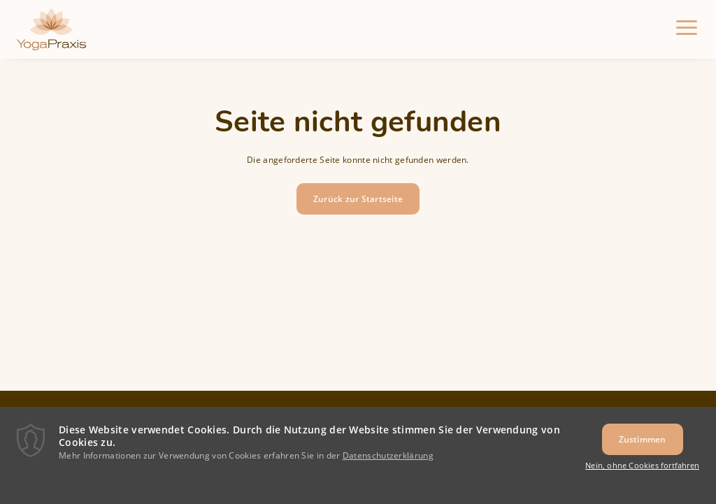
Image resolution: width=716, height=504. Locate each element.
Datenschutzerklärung (388, 462)
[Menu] (687, 29)
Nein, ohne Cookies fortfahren (642, 473)
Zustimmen (642, 446)
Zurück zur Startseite (358, 199)
